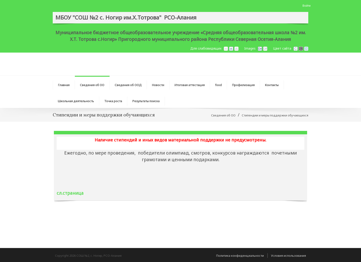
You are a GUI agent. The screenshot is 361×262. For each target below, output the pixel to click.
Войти (307, 6)
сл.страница (70, 193)
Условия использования (288, 256)
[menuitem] (92, 84)
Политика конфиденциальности (240, 256)
